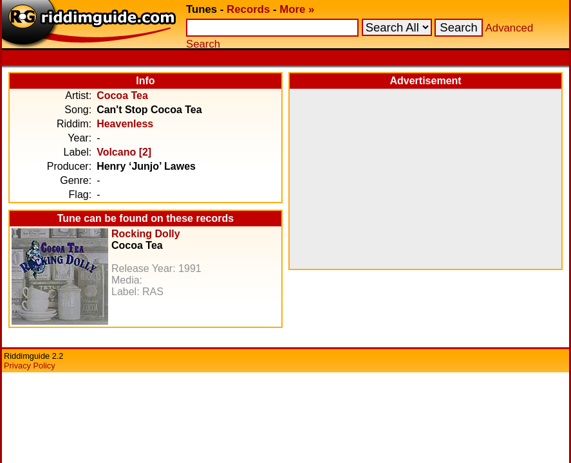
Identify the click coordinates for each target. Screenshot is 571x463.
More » (296, 9)
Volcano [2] (124, 152)
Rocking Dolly (145, 233)
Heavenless (125, 123)
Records (248, 9)
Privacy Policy (29, 365)
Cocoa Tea (122, 95)
